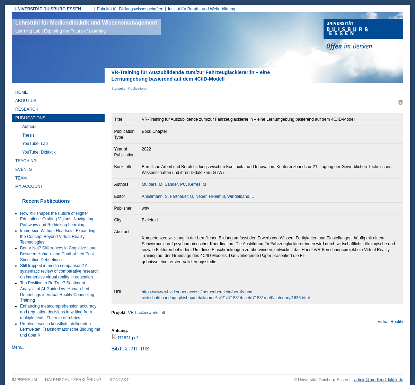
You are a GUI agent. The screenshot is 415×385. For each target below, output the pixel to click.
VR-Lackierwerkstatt (146, 312)
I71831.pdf (128, 338)
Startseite (119, 88)
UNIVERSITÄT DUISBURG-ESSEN (48, 9)
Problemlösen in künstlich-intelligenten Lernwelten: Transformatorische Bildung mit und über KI (60, 329)
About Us (25, 100)
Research (26, 109)
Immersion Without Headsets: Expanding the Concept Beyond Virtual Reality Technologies (57, 236)
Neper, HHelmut (210, 196)
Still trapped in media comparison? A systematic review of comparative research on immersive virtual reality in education (59, 271)
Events (23, 169)
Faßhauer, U (181, 196)
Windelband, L (240, 196)
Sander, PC (175, 184)
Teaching (26, 160)
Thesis (28, 135)
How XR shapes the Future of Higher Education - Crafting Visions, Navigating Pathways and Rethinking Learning (56, 219)
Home (21, 92)
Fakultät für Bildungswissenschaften (130, 9)
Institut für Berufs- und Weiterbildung (202, 9)
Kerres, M (197, 184)
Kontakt (119, 379)
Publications (138, 88)
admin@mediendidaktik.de (378, 379)
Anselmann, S (155, 196)
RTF (134, 348)
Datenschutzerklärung (73, 379)
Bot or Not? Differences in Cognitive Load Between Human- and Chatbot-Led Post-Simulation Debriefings (58, 254)
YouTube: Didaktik (39, 152)
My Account (29, 186)
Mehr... (18, 347)
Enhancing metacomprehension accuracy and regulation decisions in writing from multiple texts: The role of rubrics (58, 312)
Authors (29, 126)
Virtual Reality (390, 321)
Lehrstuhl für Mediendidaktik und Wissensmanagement (86, 27)
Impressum (24, 379)
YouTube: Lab (35, 143)
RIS (145, 348)
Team (21, 178)
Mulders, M (152, 184)
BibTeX (120, 348)
